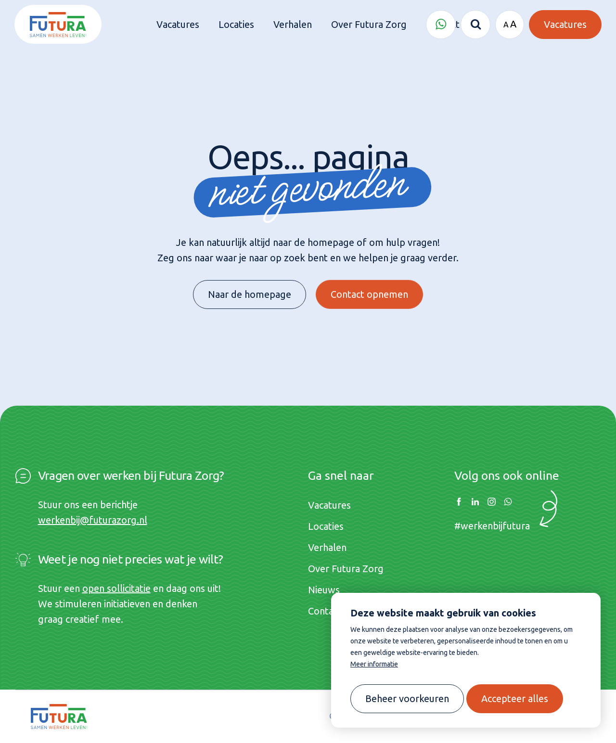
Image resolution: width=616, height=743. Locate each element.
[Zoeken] (475, 24)
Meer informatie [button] (374, 664)
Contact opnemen (369, 286)
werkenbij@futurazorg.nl (92, 519)
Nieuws (324, 589)
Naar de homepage (249, 290)
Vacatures (329, 505)
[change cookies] (407, 698)
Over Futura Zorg (346, 568)
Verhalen (327, 547)
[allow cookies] (514, 698)
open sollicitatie (116, 588)
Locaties (326, 526)
